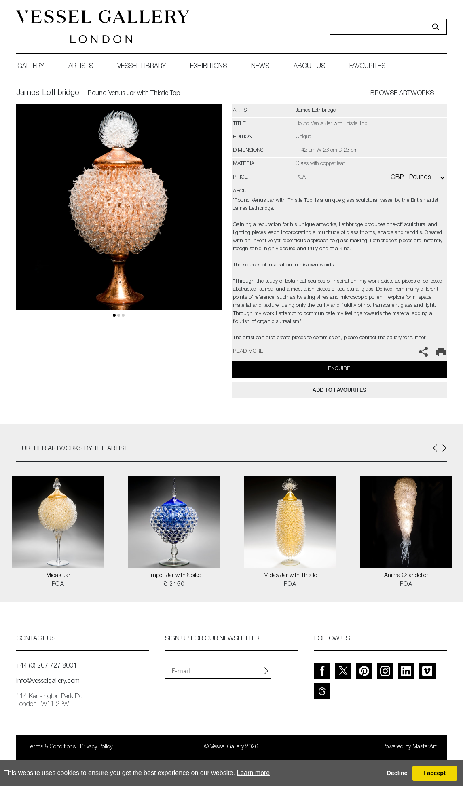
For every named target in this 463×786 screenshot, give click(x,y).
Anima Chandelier (406, 576)
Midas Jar (58, 576)
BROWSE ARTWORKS (402, 94)
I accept (435, 773)
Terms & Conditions (52, 747)
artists (80, 66)
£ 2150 (174, 584)
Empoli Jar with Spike (174, 576)
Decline (397, 773)
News (260, 66)
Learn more (253, 772)
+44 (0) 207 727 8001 (46, 666)
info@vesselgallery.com (48, 681)
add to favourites (339, 390)
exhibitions (208, 66)
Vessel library (141, 66)
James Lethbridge (47, 93)
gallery (30, 66)
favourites (367, 66)
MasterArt (424, 747)
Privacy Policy (96, 747)
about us (309, 66)
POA (58, 584)
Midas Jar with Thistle (290, 576)
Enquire (339, 369)
